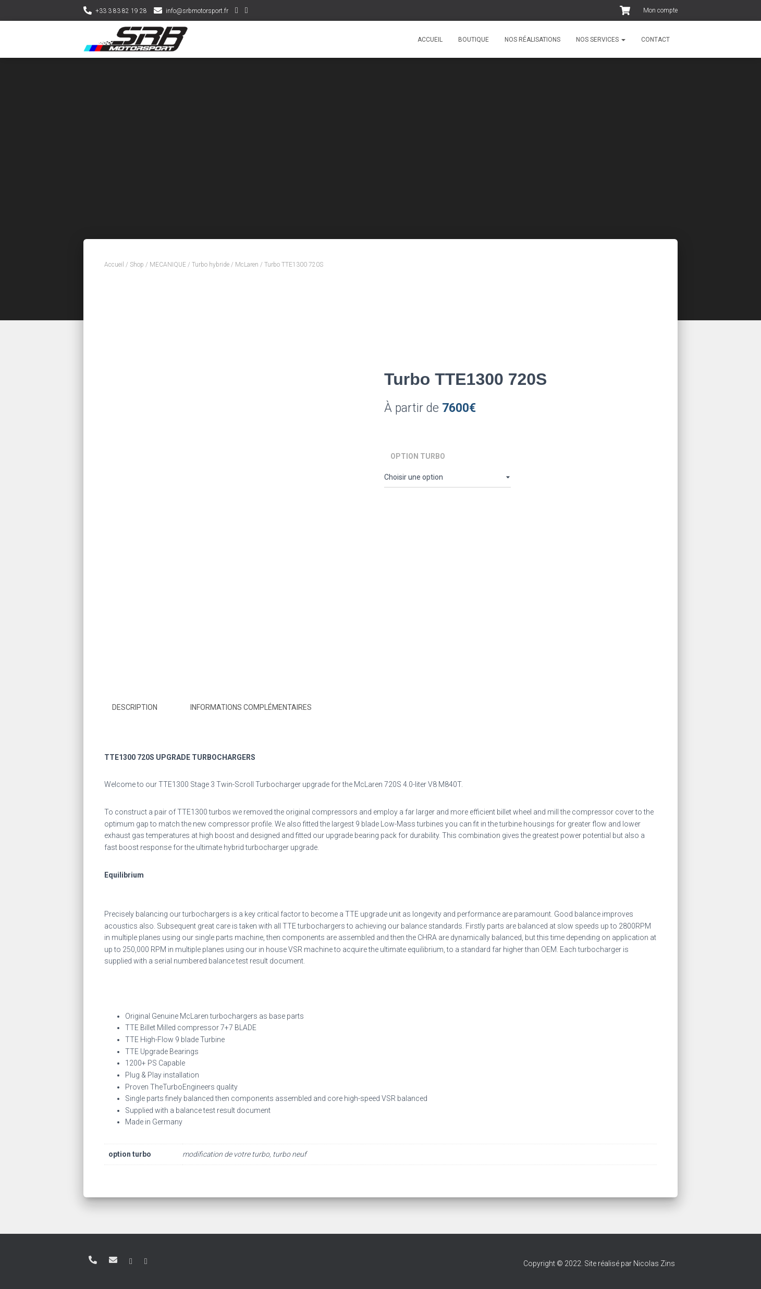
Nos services (600, 39)
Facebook (246, 11)
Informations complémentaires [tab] (251, 707)
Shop (137, 264)
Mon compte (660, 10)
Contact (655, 39)
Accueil (430, 39)
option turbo (417, 456)
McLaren (247, 264)
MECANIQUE (168, 264)
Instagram (236, 11)
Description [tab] (134, 707)
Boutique (473, 39)
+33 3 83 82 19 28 (121, 11)
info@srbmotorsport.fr (197, 11)
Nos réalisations (532, 39)
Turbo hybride (210, 264)
